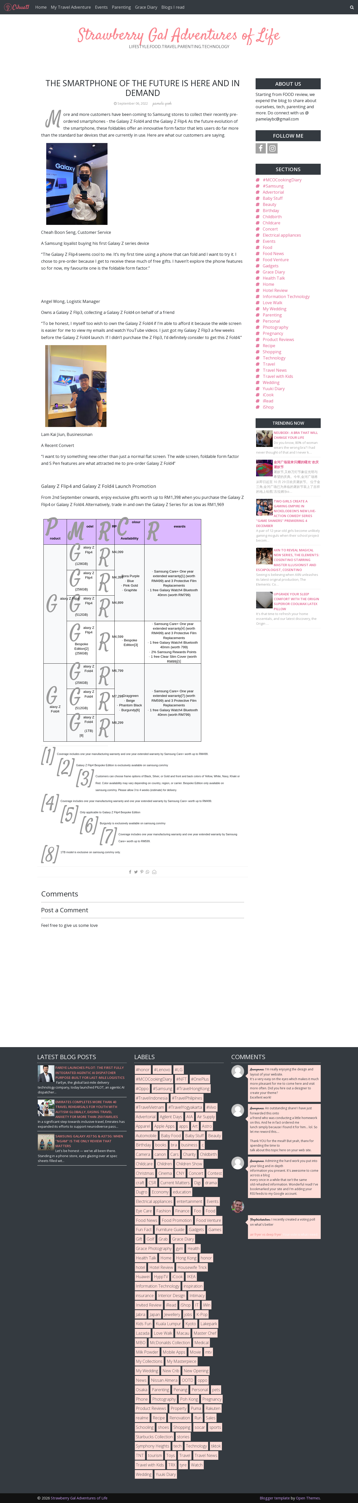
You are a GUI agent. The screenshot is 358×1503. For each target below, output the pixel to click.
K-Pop (202, 1314)
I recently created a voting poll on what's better (282, 1222)
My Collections (149, 1361)
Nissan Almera (164, 1380)
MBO (141, 1342)
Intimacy (197, 1295)
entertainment (189, 1201)
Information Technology (286, 296)
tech (178, 1446)
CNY (180, 1173)
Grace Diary (146, 7)
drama (211, 1183)
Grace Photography (154, 1248)
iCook (268, 395)
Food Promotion (177, 1220)
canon (160, 1154)
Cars (174, 1154)
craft (140, 1183)
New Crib (170, 1371)
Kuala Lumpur (168, 1323)
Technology (274, 358)
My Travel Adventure (71, 7)
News (141, 1380)
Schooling (144, 1427)
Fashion (163, 1211)
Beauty (269, 204)
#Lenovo (162, 1069)
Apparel (143, 1126)
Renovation (179, 1418)
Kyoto (190, 1323)
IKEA (191, 1276)
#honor (143, 1069)
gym (179, 1248)
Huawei (143, 1276)
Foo (197, 1211)
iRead (268, 401)
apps (183, 1126)
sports (215, 1427)
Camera (143, 1154)
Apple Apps (164, 1126)
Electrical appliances (282, 235)
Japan (155, 1314)
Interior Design (171, 1295)
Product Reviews (278, 339)
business (189, 1145)
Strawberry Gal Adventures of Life (179, 36)
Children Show (189, 1164)
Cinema (165, 1173)
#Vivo (211, 1107)
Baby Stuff (273, 198)
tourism (155, 1455)
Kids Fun (143, 1323)
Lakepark (208, 1323)
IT (197, 1305)
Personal (271, 321)
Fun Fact (144, 1229)
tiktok (216, 1446)
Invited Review (149, 1305)
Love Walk (272, 302)
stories (183, 1437)
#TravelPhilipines (187, 1098)
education (182, 1192)
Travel (269, 364)
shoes (163, 1427)
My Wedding (275, 309)
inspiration (193, 1286)
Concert (270, 229)
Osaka (141, 1389)
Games (214, 1229)
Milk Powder (147, 1352)
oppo (202, 1380)
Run (197, 1418)
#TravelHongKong (192, 1088)
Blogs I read (172, 7)
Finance (182, 1211)
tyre (183, 1465)
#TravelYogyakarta (185, 1107)
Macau (182, 1333)
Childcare (271, 223)
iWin (206, 1305)
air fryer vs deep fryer (265, 1234)
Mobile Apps (174, 1352)
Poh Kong (189, 1399)
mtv (208, 1352)
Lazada (142, 1333)
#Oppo (142, 1088)
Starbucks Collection (154, 1437)
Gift (139, 1239)
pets (216, 1389)
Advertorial (273, 192)
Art (195, 1126)
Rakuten (213, 1408)
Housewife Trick (192, 1267)
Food (267, 247)
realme (142, 1418)
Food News (273, 253)
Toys (170, 1455)
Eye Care (144, 1211)
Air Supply (206, 1117)
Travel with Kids (278, 376)
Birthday (271, 210)
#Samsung (273, 186)
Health (193, 1248)
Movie (195, 1352)
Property (178, 1408)
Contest (215, 1173)
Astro (207, 1126)
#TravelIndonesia (152, 1098)
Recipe (269, 345)
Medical (201, 1342)
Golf (150, 1239)
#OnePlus (200, 1079)
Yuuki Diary (274, 388)
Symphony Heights (152, 1446)
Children (164, 1164)
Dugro (141, 1192)
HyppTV (161, 1276)
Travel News (275, 370)
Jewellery (172, 1314)
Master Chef (205, 1333)
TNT (140, 1455)
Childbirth (272, 217)
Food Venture (276, 259)
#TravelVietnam (150, 1107)
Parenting (121, 7)
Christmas (145, 1173)
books (160, 1145)
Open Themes (308, 1498)
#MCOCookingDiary (282, 180)
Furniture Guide (170, 1229)
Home (41, 7)
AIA (189, 1117)
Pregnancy (273, 333)
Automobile (146, 1135)
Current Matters (175, 1183)
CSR (152, 1183)
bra (174, 1145)
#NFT (181, 1079)
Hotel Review (275, 290)
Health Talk (274, 278)
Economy (160, 1192)
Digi (197, 1183)
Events (101, 7)
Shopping (272, 352)
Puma (196, 1408)
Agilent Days (171, 1117)
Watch (196, 1465)
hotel (140, 1267)
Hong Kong (186, 1258)
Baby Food (171, 1135)
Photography (275, 327)
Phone (142, 1399)
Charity (189, 1154)
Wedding (271, 382)
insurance (145, 1295)
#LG (179, 1069)
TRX (171, 1465)
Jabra (140, 1314)
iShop (268, 407)
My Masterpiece (181, 1361)
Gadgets (271, 266)
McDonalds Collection (170, 1342)
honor (206, 1258)
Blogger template (275, 1498)
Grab (163, 1239)
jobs (188, 1314)
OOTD (187, 1380)
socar (200, 1427)
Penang (180, 1389)
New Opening (196, 1371)
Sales (211, 1418)
